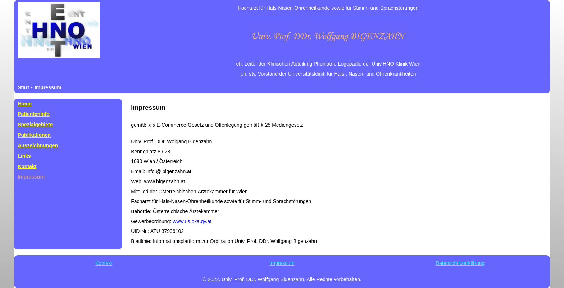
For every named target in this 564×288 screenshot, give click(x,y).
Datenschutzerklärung (460, 263)
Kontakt (103, 263)
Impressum (281, 263)
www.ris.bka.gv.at (192, 221)
